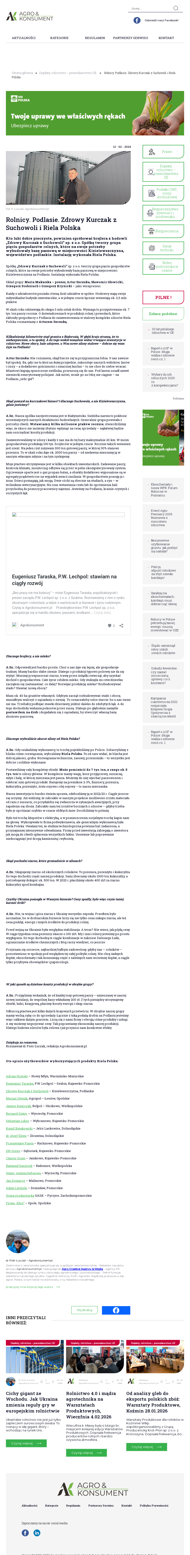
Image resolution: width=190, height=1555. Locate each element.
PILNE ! (163, 289)
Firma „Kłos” (15, 1199)
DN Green (13, 1146)
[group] (95, 109)
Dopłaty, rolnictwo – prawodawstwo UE (63, 73)
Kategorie (59, 38)
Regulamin (95, 38)
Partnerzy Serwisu (130, 38)
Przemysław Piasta (20, 1139)
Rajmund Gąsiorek (19, 1161)
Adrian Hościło (17, 1072)
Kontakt (166, 38)
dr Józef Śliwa (16, 1132)
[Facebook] (116, 1306)
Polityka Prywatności (154, 1501)
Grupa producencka (20, 1191)
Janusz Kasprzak (18, 1102)
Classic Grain (15, 1154)
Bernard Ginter (16, 1109)
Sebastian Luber (17, 1116)
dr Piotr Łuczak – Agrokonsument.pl (28, 1377)
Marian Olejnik (16, 1094)
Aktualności (24, 38)
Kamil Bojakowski (19, 1124)
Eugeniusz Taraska (19, 1079)
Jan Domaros (15, 1176)
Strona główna (21, 73)
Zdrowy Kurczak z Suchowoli (27, 1087)
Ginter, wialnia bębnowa (23, 1169)
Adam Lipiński (16, 1184)
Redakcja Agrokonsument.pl (88, 1377)
